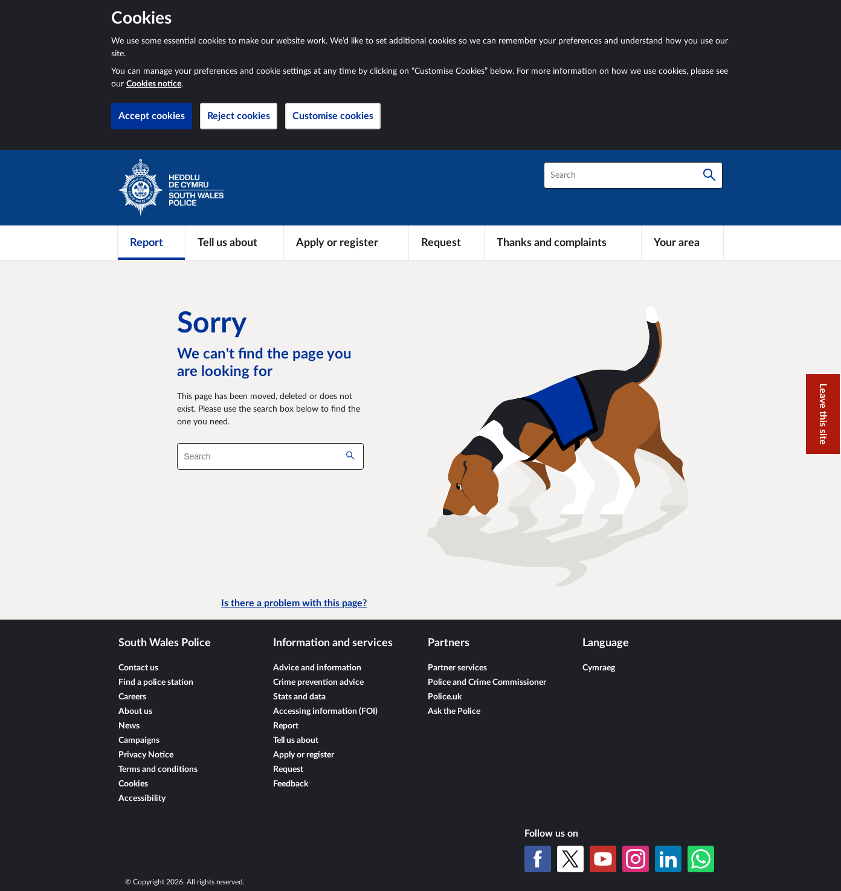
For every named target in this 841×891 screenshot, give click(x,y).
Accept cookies (151, 116)
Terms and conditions (158, 769)
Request (288, 769)
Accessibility (142, 798)
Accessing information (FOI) (325, 711)
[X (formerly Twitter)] (570, 859)
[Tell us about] (234, 242)
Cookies (133, 784)
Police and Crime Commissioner (487, 682)
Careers (132, 697)
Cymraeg (598, 668)
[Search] (709, 175)
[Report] (151, 242)
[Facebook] (537, 859)
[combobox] (633, 175)
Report (285, 726)
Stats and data (299, 697)
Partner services (457, 668)
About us (135, 711)
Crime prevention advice (318, 682)
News (129, 726)
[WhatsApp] (701, 859)
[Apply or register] (346, 242)
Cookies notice (153, 84)
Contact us (138, 668)
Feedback (290, 784)
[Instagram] (635, 859)
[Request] (446, 242)
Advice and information (317, 668)
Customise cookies (332, 116)
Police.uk (445, 697)
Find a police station (155, 682)
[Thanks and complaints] (563, 242)
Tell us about (295, 740)
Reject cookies (238, 116)
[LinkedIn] (668, 859)
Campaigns (139, 740)
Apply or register (303, 755)
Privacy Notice (145, 755)
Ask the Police (454, 711)
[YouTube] (603, 859)
